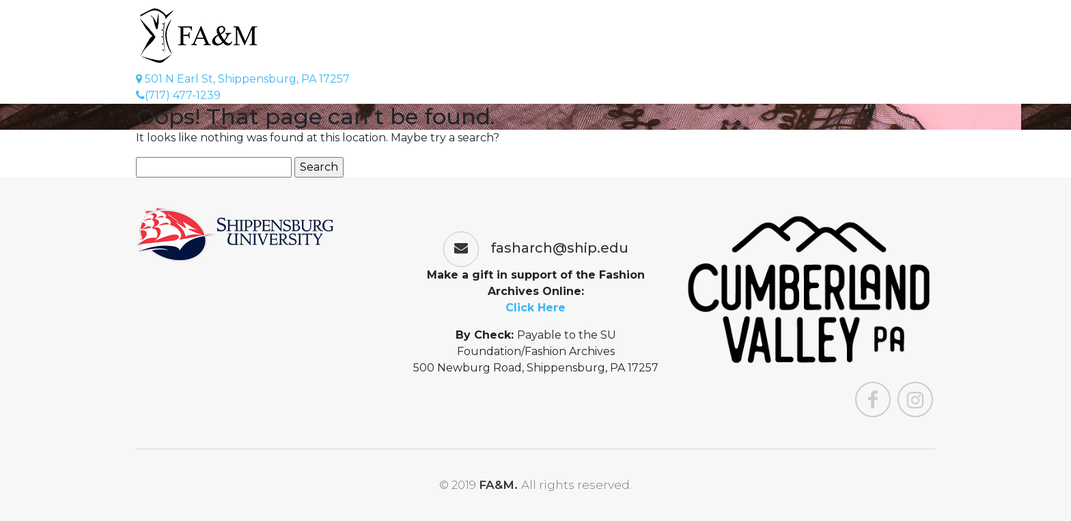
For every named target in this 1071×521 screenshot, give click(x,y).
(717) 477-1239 (178, 95)
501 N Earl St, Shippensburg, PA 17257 (243, 78)
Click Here (535, 307)
